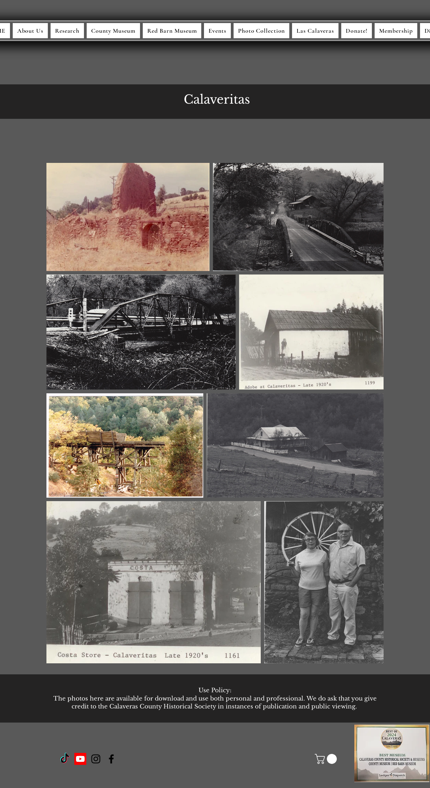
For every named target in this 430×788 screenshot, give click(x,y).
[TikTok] (65, 759)
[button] (327, 759)
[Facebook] (111, 759)
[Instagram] (96, 759)
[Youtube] (80, 759)
